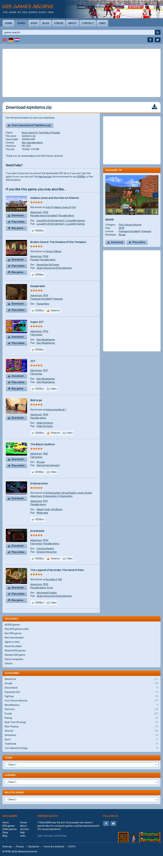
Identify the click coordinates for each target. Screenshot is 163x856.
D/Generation (39, 483)
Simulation (81, 735)
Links (102, 23)
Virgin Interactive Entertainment (54, 268)
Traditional (81, 744)
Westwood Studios (47, 592)
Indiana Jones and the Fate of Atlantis (54, 197)
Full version (36, 334)
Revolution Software (48, 264)
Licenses (10, 775)
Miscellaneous (81, 705)
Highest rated (12, 642)
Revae (122, 234)
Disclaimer (33, 846)
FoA (74, 207)
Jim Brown (56, 509)
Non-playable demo (32, 142)
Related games (14, 792)
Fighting (81, 696)
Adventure (36, 212)
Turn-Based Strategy (81, 748)
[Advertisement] (81, 73)
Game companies (14, 659)
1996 (45, 256)
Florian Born (43, 303)
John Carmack (45, 835)
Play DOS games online (17, 629)
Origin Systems (45, 423)
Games (21, 23)
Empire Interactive (47, 552)
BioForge (36, 400)
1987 (45, 453)
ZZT (32, 361)
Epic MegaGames (46, 339)
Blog (45, 23)
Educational (81, 688)
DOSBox (81, 176)
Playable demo (66, 215)
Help (22, 832)
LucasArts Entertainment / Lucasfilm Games (61, 220)
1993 (45, 584)
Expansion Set (81, 692)
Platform (81, 709)
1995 (45, 414)
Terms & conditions (53, 846)
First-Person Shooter (130, 224)
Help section (45, 176)
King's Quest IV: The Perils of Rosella (41, 132)
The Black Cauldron (42, 444)
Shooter (81, 731)
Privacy (20, 846)
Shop (34, 23)
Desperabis (37, 286)
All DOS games (12, 624)
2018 (121, 228)
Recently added (13, 646)
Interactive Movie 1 (56, 409)
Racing (81, 718)
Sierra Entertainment (48, 465)
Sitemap (7, 846)
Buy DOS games (13, 633)
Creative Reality (45, 548)
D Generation (50, 496)
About (72, 23)
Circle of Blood (53, 251)
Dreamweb (37, 530)
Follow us (110, 816)
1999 (45, 295)
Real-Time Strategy (81, 722)
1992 (45, 212)
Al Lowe (41, 462)
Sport (81, 739)
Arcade (81, 683)
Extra (50, 587)
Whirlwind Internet (27, 851)
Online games (9, 829)
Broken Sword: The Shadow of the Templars (58, 242)
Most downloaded (14, 637)
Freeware (58, 298)
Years (8, 757)
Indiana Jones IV (62, 207)
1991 (45, 370)
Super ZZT (37, 322)
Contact (88, 23)
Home (8, 23)
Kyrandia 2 (51, 579)
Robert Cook (43, 509)
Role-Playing (81, 726)
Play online (18, 221)
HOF (60, 579)
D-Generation (65, 496)
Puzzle (81, 713)
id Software (60, 835)
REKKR (109, 219)
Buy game (17, 228)
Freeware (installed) (41, 298)
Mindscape (42, 512)
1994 (45, 540)
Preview (34, 259)
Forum (58, 23)
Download (17, 215)
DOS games (9, 816)
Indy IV (49, 207)
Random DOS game (15, 655)
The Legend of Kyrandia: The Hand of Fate (57, 570)
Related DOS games (15, 650)
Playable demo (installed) (43, 215)
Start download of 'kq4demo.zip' (31, 125)
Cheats (8, 663)
